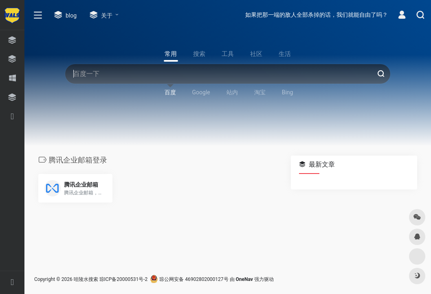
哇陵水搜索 (86, 279)
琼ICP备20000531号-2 (123, 279)
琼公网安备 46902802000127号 (189, 279)
